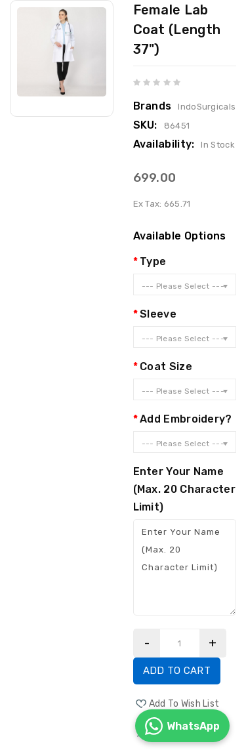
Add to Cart (177, 671)
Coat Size (166, 366)
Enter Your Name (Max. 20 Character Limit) (184, 489)
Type (153, 261)
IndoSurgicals (207, 107)
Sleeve (158, 314)
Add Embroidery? (186, 419)
